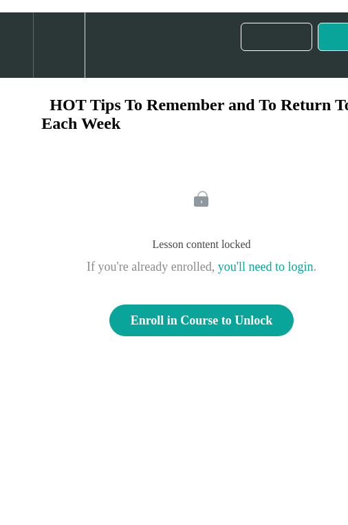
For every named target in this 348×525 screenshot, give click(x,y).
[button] (16, 45)
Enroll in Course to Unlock (202, 320)
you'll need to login (266, 267)
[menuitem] (59, 45)
